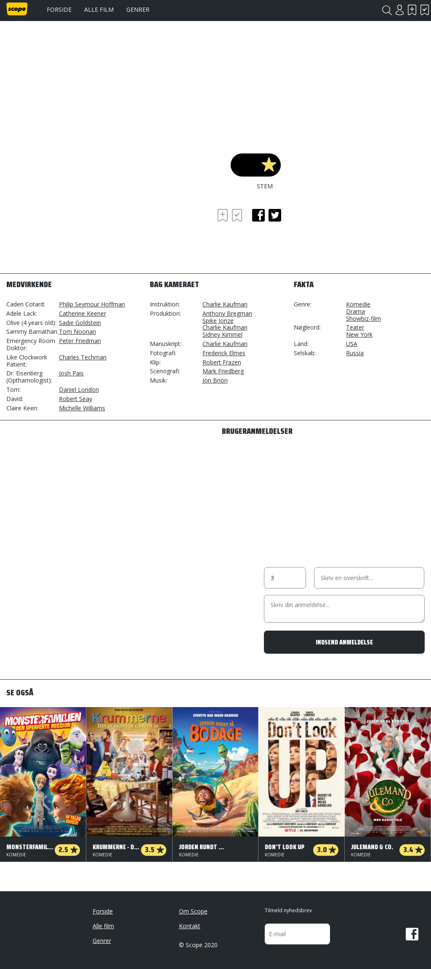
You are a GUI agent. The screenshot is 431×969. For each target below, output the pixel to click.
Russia (355, 353)
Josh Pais (71, 373)
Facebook (412, 934)
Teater (355, 327)
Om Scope (193, 911)
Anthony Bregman (227, 313)
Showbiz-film (363, 318)
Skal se (412, 10)
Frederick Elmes (223, 353)
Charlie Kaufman (224, 304)
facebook (258, 215)
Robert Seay (75, 399)
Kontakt (189, 926)
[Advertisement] (73, 230)
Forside (59, 9)
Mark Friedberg (223, 371)
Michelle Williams (82, 408)
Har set (424, 10)
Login (399, 10)
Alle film (99, 9)
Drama (355, 311)
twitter (275, 215)
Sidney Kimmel (222, 334)
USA (351, 344)
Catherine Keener (82, 313)
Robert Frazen (221, 362)
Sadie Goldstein (80, 323)
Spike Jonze (218, 321)
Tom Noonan (77, 331)
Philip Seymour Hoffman (92, 304)
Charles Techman (82, 357)
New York (359, 334)
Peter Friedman (80, 341)
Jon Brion (215, 380)
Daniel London (79, 389)
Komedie (358, 304)
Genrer (137, 9)
